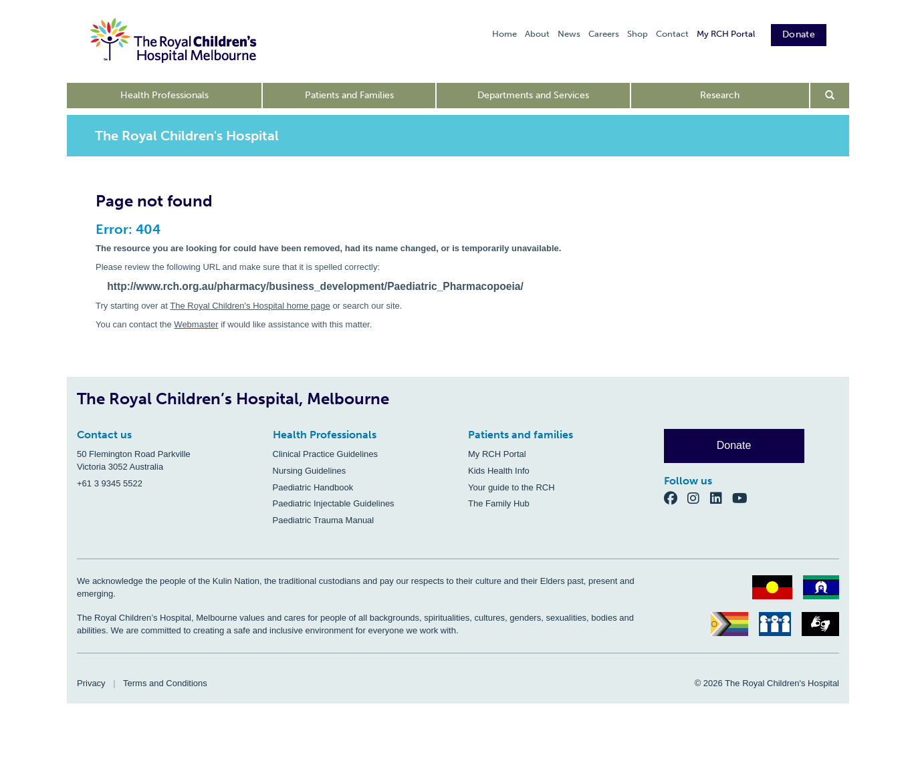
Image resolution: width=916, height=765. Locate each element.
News (569, 34)
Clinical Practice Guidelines (325, 454)
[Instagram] (698, 498)
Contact (672, 34)
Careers (603, 34)
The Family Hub (499, 503)
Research (719, 95)
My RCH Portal (726, 34)
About (537, 34)
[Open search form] (830, 95)
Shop (637, 34)
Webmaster (196, 324)
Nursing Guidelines (309, 471)
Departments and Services (533, 95)
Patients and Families (349, 95)
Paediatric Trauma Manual (323, 520)
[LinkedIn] (721, 498)
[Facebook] (676, 498)
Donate (798, 34)
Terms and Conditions (165, 683)
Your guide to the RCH (511, 487)
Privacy (91, 683)
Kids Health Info (499, 471)
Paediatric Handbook (313, 487)
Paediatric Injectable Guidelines (333, 503)
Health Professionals (164, 95)
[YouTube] (744, 498)
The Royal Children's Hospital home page (250, 306)
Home (504, 34)
